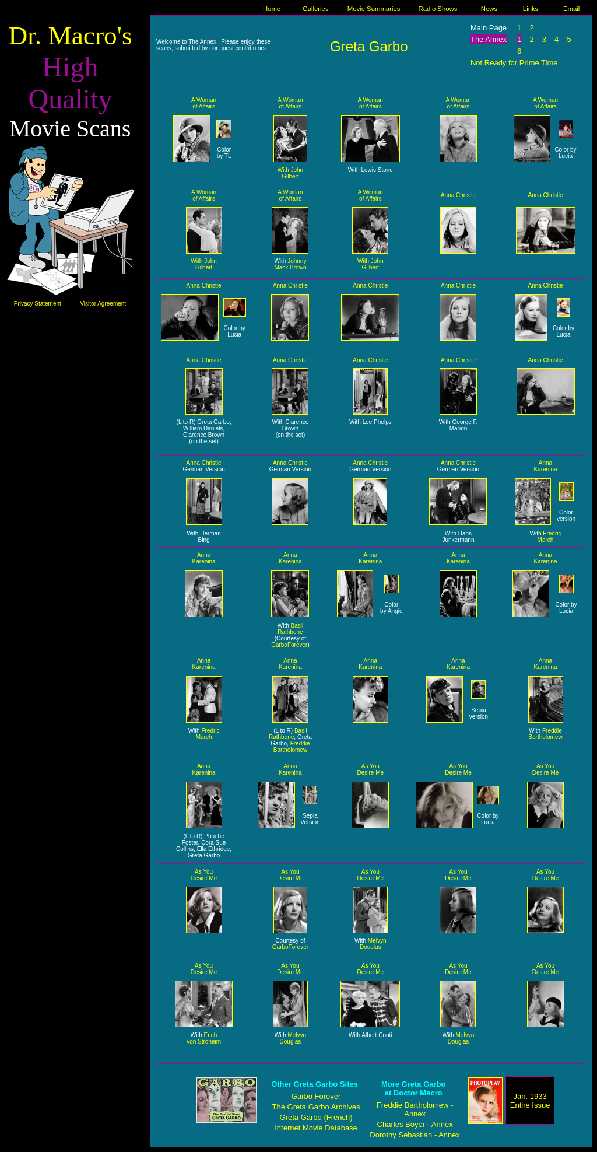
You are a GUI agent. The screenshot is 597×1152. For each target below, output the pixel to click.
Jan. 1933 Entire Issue (530, 1100)
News (489, 8)
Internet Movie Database (316, 1127)
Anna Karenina (545, 466)
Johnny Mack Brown (290, 264)
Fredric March (549, 536)
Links (530, 8)
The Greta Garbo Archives (316, 1106)
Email (571, 8)
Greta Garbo (369, 46)
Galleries (316, 8)
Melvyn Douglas (373, 943)
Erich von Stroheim (204, 1038)
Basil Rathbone (290, 628)
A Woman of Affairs (203, 103)
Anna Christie (458, 195)
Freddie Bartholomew (291, 746)
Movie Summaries (374, 8)
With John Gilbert (290, 173)
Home (271, 8)
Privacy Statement (37, 303)
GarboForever (289, 645)
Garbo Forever (316, 1096)
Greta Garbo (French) (316, 1117)
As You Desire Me (370, 769)
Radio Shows (438, 8)
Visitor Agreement (103, 303)
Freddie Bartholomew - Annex (415, 1109)
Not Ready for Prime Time (514, 62)
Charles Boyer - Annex (415, 1124)
